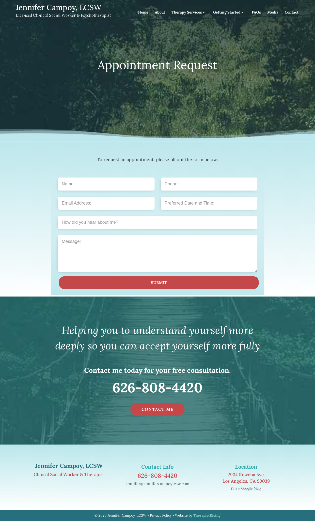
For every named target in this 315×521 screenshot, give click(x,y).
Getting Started (226, 13)
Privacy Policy (161, 515)
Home (143, 13)
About (160, 13)
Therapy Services (187, 13)
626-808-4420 (157, 387)
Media (272, 13)
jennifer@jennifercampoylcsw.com (157, 483)
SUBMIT (159, 282)
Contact (292, 13)
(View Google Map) (246, 488)
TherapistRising (206, 515)
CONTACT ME (158, 409)
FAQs (256, 13)
